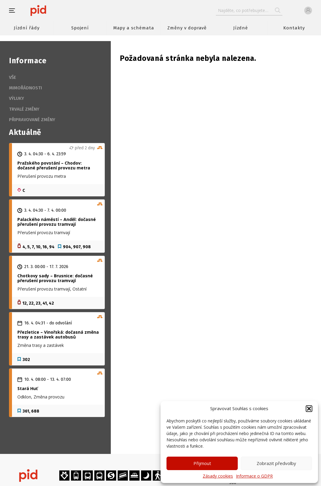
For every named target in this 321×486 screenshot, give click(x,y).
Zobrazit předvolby (276, 463)
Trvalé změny (24, 109)
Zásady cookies (218, 476)
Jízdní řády (27, 28)
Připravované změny (32, 119)
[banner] (56, 10)
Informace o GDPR (254, 476)
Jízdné (240, 28)
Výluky (16, 98)
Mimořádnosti (25, 88)
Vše (12, 77)
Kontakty (294, 28)
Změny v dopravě (187, 28)
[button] (309, 409)
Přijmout (202, 463)
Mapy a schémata (133, 28)
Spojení (80, 28)
